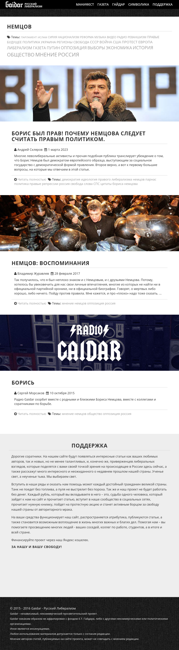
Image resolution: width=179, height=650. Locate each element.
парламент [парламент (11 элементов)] (29, 37)
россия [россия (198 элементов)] (68, 54)
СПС (97, 184)
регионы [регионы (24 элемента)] (65, 42)
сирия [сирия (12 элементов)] (52, 37)
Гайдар (118, 8)
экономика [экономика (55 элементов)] (119, 47)
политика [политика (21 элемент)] (31, 42)
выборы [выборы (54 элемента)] (96, 47)
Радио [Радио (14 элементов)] (122, 37)
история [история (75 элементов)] (143, 47)
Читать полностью (32, 179)
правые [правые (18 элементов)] (153, 37)
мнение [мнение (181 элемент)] (46, 54)
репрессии (50, 184)
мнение (68, 303)
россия (64, 184)
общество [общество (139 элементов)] (20, 54)
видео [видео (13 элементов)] (111, 37)
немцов (139, 179)
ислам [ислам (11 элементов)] (42, 37)
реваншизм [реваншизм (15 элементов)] (137, 37)
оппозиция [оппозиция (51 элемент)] (74, 47)
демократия (71, 179)
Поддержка (163, 8)
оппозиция (95, 303)
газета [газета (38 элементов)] (39, 47)
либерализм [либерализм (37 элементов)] (19, 47)
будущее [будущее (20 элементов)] (14, 42)
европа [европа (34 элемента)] (145, 41)
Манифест (85, 8)
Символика (138, 8)
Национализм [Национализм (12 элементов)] (68, 37)
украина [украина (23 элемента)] (48, 42)
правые (35, 184)
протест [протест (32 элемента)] (130, 41)
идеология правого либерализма (106, 179)
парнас (150, 179)
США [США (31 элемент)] (117, 41)
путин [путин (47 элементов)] (53, 47)
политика (21, 184)
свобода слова (81, 184)
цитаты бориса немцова (119, 184)
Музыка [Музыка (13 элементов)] (100, 37)
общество (94, 414)
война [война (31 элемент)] (105, 41)
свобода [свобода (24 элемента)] (81, 42)
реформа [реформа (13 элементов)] (87, 37)
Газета (103, 8)
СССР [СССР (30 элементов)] (94, 42)
